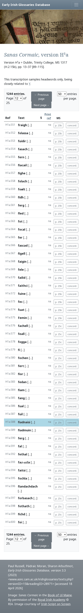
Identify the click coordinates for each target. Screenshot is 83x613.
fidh (21, 197)
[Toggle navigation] (76, 4)
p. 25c (58, 326)
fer (20, 237)
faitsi (22, 470)
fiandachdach (28, 486)
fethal (22, 454)
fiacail (22, 165)
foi (20, 522)
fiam (21, 390)
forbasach (25, 498)
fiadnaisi (24, 422)
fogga (22, 342)
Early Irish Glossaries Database (26, 5)
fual (21, 406)
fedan (22, 382)
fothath (24, 506)
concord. (72, 125)
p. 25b (58, 125)
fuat (21, 310)
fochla (22, 478)
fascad (23, 245)
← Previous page (41, 97)
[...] (30, 125)
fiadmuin (24, 430)
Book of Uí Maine (60, 595)
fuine (22, 294)
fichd (21, 514)
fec (20, 302)
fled (21, 213)
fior (20, 374)
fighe (21, 173)
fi (19, 350)
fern (21, 157)
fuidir (22, 141)
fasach (23, 149)
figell (21, 253)
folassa (23, 133)
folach (22, 181)
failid (21, 278)
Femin (22, 318)
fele (21, 270)
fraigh (22, 125)
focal (21, 229)
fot (20, 221)
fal (20, 446)
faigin (22, 261)
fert (21, 366)
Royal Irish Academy (51, 600)
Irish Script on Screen (55, 604)
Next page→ (41, 105)
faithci (23, 286)
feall (21, 334)
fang (21, 398)
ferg (21, 205)
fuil (20, 414)
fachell (23, 326)
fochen (23, 358)
